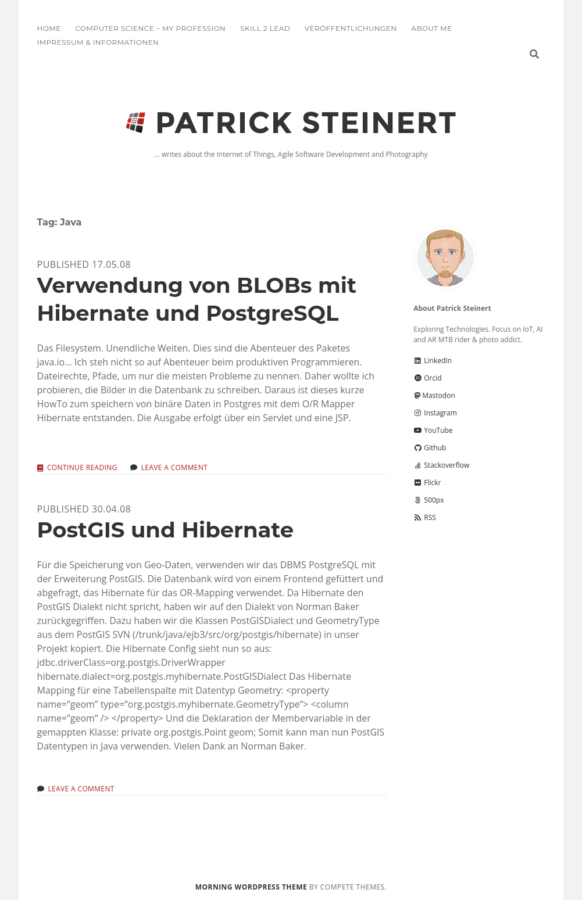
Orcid (427, 378)
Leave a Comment (174, 467)
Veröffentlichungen (351, 28)
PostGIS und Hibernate (165, 530)
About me (431, 28)
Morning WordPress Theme (251, 887)
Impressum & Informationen (98, 42)
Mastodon (434, 395)
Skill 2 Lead (265, 28)
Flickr (427, 482)
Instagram (435, 413)
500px (428, 500)
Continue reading (82, 468)
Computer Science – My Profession (150, 28)
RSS (424, 517)
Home (49, 28)
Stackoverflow (441, 465)
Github (429, 448)
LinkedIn (432, 360)
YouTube (432, 430)
